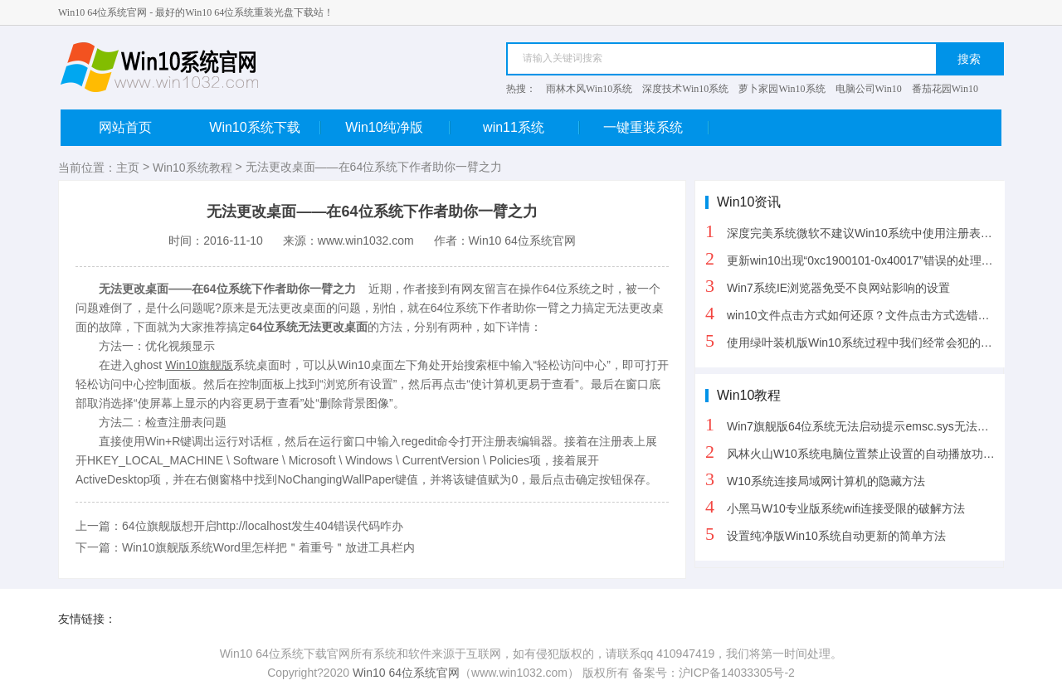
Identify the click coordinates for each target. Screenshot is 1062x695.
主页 (127, 167)
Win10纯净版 (397, 127)
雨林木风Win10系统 (589, 89)
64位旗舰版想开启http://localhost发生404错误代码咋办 (262, 525)
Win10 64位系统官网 (406, 672)
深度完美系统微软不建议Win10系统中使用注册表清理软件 (855, 231)
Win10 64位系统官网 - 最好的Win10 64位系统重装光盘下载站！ (196, 12)
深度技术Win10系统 (685, 89)
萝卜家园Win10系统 (781, 89)
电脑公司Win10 (868, 89)
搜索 (969, 59)
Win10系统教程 (192, 167)
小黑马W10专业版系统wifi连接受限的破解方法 (835, 506)
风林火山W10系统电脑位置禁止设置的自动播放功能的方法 (855, 451)
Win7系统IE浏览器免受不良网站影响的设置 (827, 285)
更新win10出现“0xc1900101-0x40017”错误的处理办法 (855, 258)
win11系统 (530, 127)
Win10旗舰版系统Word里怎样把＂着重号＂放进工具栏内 (268, 547)
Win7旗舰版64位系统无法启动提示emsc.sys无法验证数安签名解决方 (855, 424)
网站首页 (125, 127)
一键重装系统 (655, 127)
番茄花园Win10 (945, 89)
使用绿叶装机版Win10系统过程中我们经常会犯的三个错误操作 (855, 340)
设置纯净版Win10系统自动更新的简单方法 (825, 533)
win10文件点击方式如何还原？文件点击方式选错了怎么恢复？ (855, 313)
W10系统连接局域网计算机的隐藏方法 (815, 479)
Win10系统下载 (264, 127)
